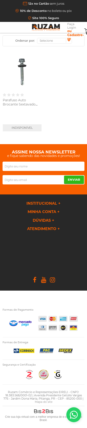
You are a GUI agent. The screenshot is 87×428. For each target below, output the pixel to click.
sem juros (46, 3)
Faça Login (71, 25)
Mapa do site (43, 402)
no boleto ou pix (46, 11)
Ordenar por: (25, 40)
